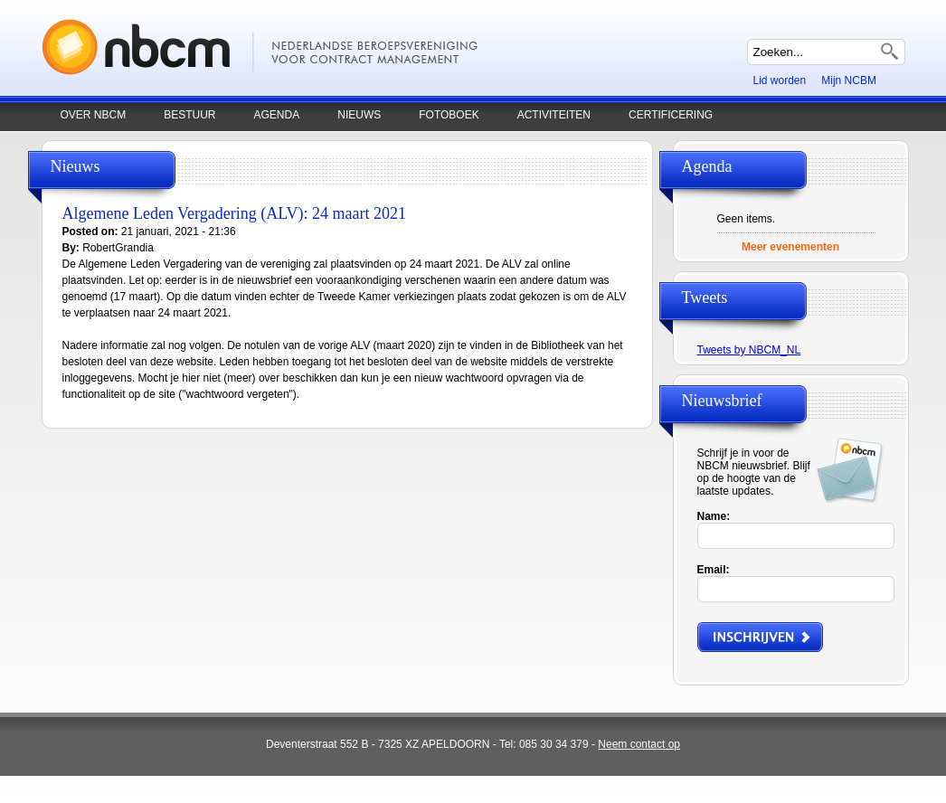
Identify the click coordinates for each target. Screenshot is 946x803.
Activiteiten (554, 115)
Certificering (671, 115)
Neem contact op (639, 744)
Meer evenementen (790, 247)
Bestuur (189, 115)
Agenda (277, 115)
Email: (713, 569)
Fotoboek (448, 115)
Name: (714, 516)
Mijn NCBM (848, 80)
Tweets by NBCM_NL (749, 350)
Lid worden (780, 80)
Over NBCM (94, 115)
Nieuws (359, 115)
